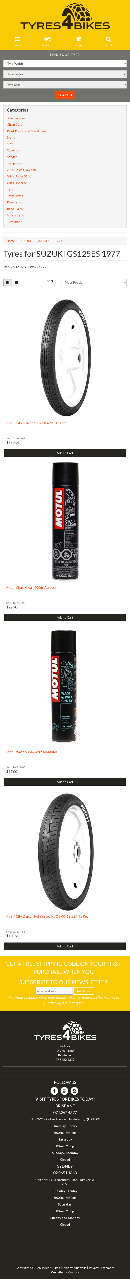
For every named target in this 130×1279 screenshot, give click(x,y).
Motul (11, 144)
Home (11, 241)
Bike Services (16, 118)
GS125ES (43, 241)
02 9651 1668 (65, 1051)
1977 (58, 241)
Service (12, 157)
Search (65, 95)
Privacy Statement (102, 1268)
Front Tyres (15, 196)
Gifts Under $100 (19, 176)
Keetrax (73, 1272)
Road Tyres (15, 209)
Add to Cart (65, 453)
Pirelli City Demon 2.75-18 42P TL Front (36, 423)
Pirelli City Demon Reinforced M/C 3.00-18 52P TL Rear (48, 916)
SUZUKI (25, 241)
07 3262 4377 (65, 1059)
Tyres (11, 189)
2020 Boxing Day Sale (22, 170)
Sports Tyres (16, 215)
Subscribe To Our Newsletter (63, 982)
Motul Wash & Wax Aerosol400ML (32, 752)
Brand (11, 137)
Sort (50, 281)
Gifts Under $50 (18, 183)
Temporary (14, 163)
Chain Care (14, 124)
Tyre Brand (14, 222)
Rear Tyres (14, 202)
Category (13, 150)
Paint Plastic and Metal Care (26, 131)
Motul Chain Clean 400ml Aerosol (31, 587)
